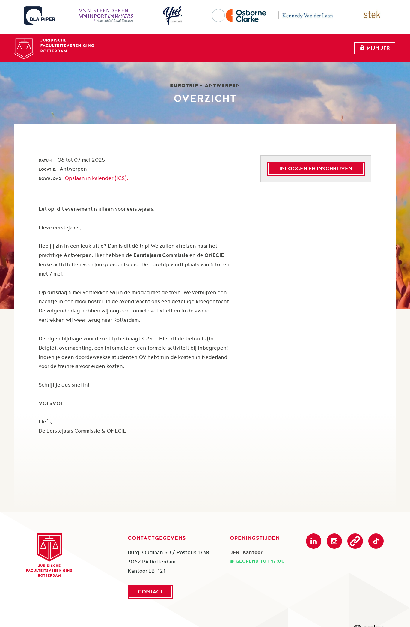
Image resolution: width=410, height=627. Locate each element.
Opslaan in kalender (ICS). (96, 178)
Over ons (195, 43)
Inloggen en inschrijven (315, 168)
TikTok (376, 541)
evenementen (241, 43)
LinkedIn (313, 541)
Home (162, 43)
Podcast (355, 541)
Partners (287, 43)
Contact (150, 591)
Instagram (334, 541)
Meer (324, 43)
